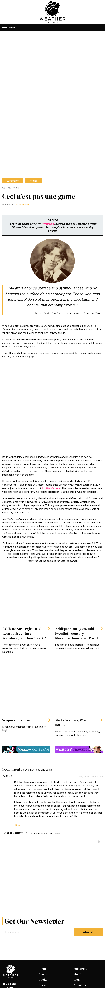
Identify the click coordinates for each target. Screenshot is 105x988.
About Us (80, 985)
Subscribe (88, 932)
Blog (77, 980)
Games (43, 974)
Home (43, 969)
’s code (51, 488)
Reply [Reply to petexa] (18, 825)
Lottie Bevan (22, 204)
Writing (33, 180)
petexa (7, 776)
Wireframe (13, 180)
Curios (43, 985)
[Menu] (4, 27)
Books (43, 980)
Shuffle (78, 974)
